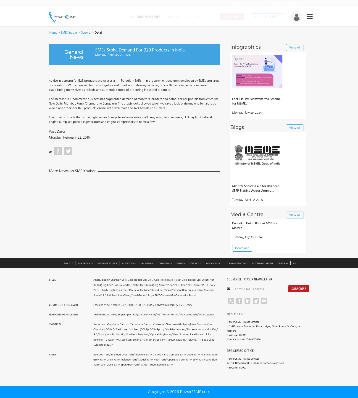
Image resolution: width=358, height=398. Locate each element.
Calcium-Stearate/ (154, 324)
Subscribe (298, 288)
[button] (179, 199)
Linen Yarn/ (113, 359)
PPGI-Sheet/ (194, 285)
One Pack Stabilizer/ (138, 334)
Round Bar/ (158, 290)
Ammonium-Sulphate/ (106, 324)
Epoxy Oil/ (163, 329)
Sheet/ (169, 290)
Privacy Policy (214, 263)
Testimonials (165, 263)
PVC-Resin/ (185, 305)
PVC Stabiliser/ (123, 339)
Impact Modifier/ (208, 329)
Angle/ (97, 279)
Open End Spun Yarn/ (179, 359)
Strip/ (150, 295)
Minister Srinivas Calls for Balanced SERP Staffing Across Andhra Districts (255, 189)
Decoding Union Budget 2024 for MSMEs (254, 226)
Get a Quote (232, 17)
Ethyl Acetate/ (178, 329)
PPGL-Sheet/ (100, 290)
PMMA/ (175, 314)
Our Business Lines (145, 17)
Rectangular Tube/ (140, 290)
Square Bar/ (180, 290)
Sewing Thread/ (202, 359)
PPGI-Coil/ (180, 285)
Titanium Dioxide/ (176, 339)
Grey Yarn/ (99, 359)
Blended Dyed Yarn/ (123, 354)
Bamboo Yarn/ (102, 354)
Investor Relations (262, 263)
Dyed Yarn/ (193, 354)
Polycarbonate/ (189, 314)
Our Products (178, 17)
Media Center (129, 263)
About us (68, 263)
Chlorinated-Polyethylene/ (181, 324)
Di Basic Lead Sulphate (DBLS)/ (131, 329)
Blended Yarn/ (143, 354)
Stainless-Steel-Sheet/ (119, 295)
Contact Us (195, 263)
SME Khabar (204, 17)
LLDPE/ (150, 305)
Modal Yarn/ (145, 359)
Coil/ (124, 279)
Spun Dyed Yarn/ (110, 364)
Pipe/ (170, 285)
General (86, 32)
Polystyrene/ (206, 314)
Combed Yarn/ (177, 354)
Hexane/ (192, 329)
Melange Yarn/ (129, 359)
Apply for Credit (267, 17)
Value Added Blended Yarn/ (156, 364)
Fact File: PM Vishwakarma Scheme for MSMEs (256, 101)
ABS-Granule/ (101, 314)
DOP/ (153, 329)
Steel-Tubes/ (139, 295)
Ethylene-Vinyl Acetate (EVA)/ (111, 305)
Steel (52, 279)
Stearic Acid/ (140, 339)
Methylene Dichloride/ (112, 334)
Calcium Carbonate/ (131, 324)
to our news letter (285, 3)
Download (242, 248)
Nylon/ (153, 314)
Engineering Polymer (63, 314)
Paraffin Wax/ (181, 334)
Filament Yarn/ (209, 354)
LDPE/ (141, 305)
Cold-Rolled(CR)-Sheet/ (195, 279)
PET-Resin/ (163, 314)
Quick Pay (283, 263)
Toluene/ (192, 339)
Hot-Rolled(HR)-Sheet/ (153, 285)
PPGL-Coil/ (208, 285)
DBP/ (109, 329)
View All (294, 47)
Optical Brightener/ (161, 334)
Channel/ (116, 279)
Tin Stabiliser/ (157, 339)
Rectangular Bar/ (119, 290)
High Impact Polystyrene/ (133, 314)
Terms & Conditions (236, 263)
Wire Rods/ (189, 295)
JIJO (295, 263)
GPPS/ (113, 314)
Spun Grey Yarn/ (130, 364)
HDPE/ (133, 305)
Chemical (55, 324)
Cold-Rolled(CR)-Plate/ (167, 279)
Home (53, 32)
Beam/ (106, 279)
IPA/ (96, 334)
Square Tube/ (195, 290)
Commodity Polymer (63, 305)
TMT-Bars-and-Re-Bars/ (168, 295)
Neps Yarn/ (160, 359)
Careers (180, 263)
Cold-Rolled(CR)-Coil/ (140, 279)
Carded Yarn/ (160, 354)
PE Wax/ (109, 339)
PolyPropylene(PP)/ (166, 305)
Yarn (52, 354)
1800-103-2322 (248, 3)
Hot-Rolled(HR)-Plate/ (126, 285)
